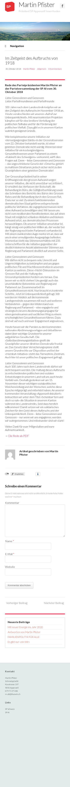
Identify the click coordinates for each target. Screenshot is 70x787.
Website (10, 566)
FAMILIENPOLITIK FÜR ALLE (23, 636)
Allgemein (41, 69)
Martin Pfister (36, 4)
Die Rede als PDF (18, 435)
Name (9, 541)
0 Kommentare (55, 69)
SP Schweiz (10, 709)
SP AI (7, 712)
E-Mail (9, 553)
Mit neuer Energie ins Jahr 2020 (25, 627)
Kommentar (12, 502)
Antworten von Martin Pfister (24, 632)
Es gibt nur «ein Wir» (19, 641)
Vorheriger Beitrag (16, 602)
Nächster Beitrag (54, 602)
